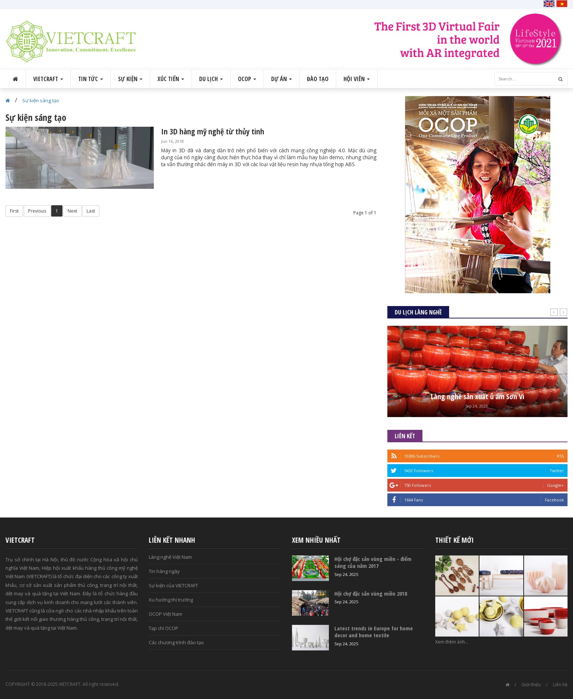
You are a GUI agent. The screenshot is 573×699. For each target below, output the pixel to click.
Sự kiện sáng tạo (40, 100)
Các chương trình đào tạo (176, 642)
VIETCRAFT (48, 79)
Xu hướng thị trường (171, 599)
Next (72, 211)
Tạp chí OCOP (163, 628)
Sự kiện (130, 79)
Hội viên (357, 79)
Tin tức (90, 79)
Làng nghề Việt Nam (170, 557)
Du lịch (211, 79)
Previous (37, 211)
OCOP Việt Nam (165, 614)
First (14, 211)
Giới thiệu (531, 684)
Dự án (281, 79)
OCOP (247, 79)
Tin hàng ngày (164, 571)
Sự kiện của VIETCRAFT (173, 585)
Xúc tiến (171, 79)
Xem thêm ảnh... (451, 642)
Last (91, 211)
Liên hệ (560, 684)
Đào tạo (318, 79)
